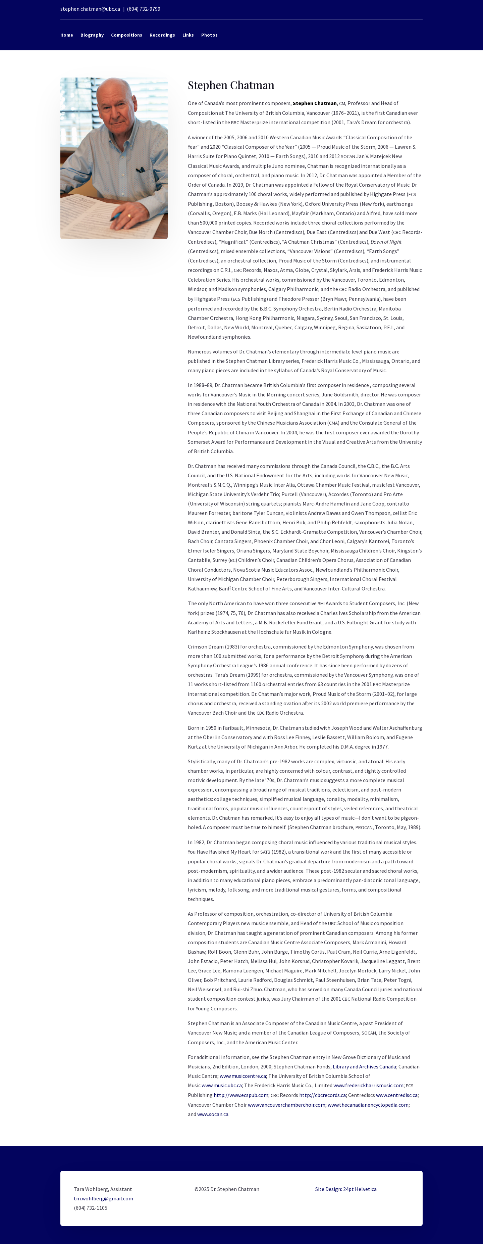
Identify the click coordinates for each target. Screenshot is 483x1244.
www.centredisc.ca (397, 1095)
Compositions (126, 35)
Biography (92, 35)
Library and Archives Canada (364, 1066)
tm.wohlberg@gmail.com (103, 1198)
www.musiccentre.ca (243, 1075)
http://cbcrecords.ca (322, 1095)
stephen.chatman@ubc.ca (90, 8)
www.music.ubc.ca (222, 1085)
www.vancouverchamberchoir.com (286, 1104)
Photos (209, 35)
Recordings (162, 35)
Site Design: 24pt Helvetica (346, 1189)
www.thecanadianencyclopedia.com (368, 1104)
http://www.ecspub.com (241, 1095)
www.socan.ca (212, 1114)
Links (188, 35)
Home (66, 35)
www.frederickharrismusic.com (368, 1085)
